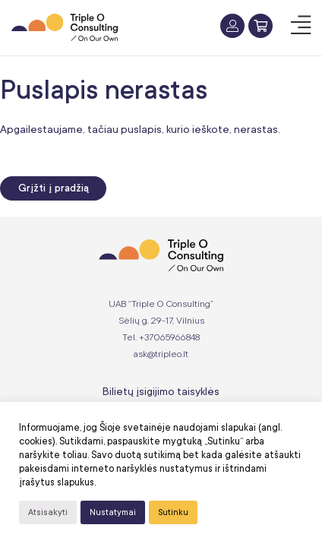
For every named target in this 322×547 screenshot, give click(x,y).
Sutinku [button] (173, 512)
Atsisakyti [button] (48, 512)
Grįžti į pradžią (53, 188)
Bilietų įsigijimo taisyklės (161, 391)
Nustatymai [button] (113, 512)
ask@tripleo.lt (161, 354)
